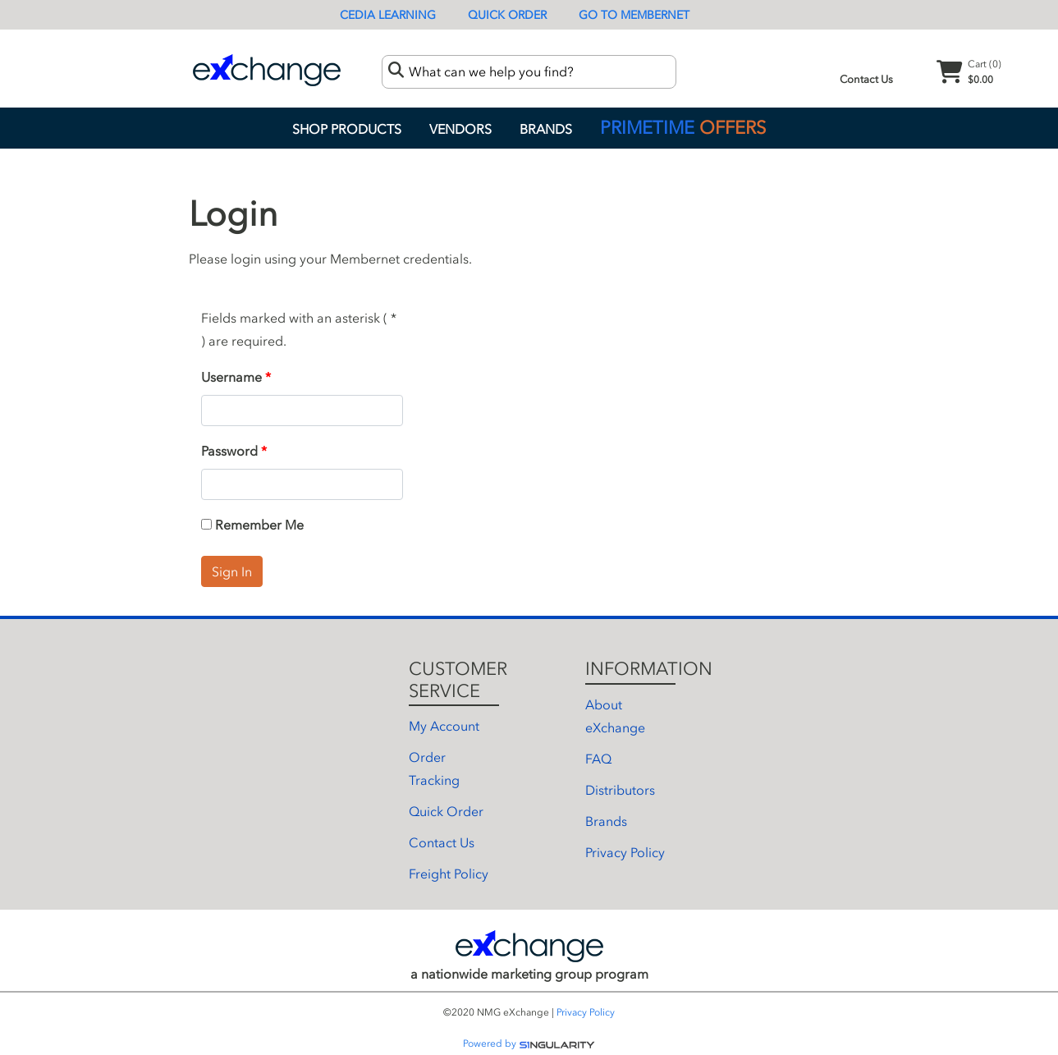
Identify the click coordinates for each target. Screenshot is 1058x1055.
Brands (546, 129)
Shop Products (346, 129)
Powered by (529, 1043)
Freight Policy (448, 873)
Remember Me (252, 524)
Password (229, 451)
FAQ (598, 758)
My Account (444, 726)
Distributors (620, 790)
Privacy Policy (625, 852)
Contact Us (866, 79)
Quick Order (507, 15)
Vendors (460, 129)
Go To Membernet (634, 15)
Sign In (232, 571)
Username (231, 377)
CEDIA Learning (388, 15)
